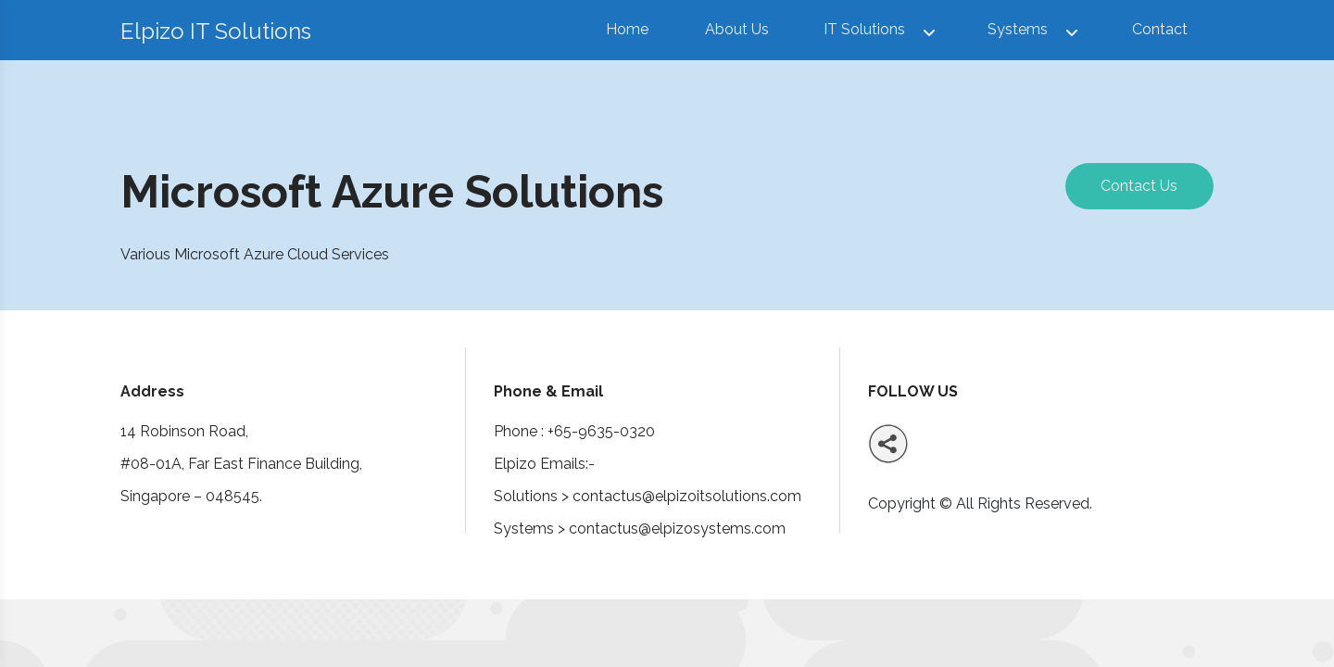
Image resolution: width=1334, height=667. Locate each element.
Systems (1018, 29)
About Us (737, 29)
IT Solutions (864, 29)
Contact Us (1139, 186)
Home (627, 29)
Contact (1160, 29)
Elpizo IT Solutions (215, 31)
